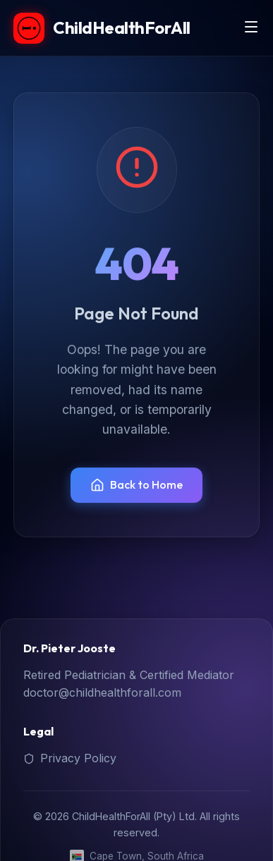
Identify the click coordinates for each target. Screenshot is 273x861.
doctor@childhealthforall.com (102, 692)
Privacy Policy (69, 758)
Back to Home (136, 484)
